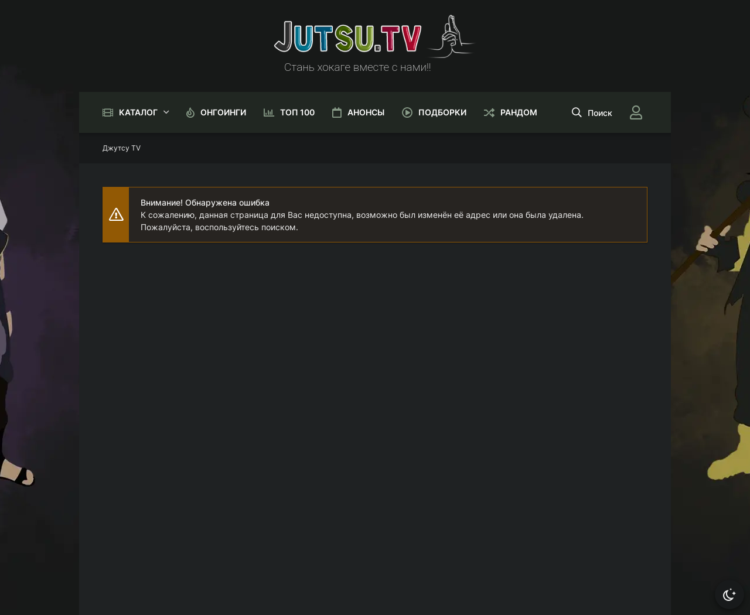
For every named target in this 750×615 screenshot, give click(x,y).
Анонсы (365, 112)
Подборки (442, 112)
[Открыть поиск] (592, 112)
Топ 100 (297, 112)
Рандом (518, 112)
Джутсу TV (122, 148)
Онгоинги (223, 112)
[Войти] (635, 112)
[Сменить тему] (729, 594)
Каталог (138, 112)
